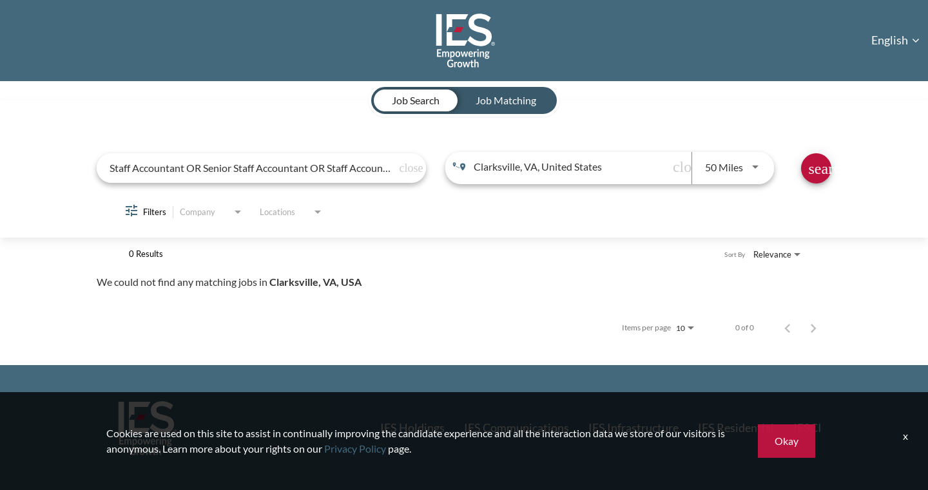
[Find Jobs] (816, 168)
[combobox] (252, 168)
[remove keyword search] (405, 168)
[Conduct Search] (816, 168)
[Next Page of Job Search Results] (813, 328)
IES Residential (736, 427)
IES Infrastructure (633, 427)
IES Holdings (412, 427)
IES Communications (516, 427)
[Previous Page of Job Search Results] (787, 328)
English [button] (895, 40)
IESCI (807, 427)
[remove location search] (678, 166)
